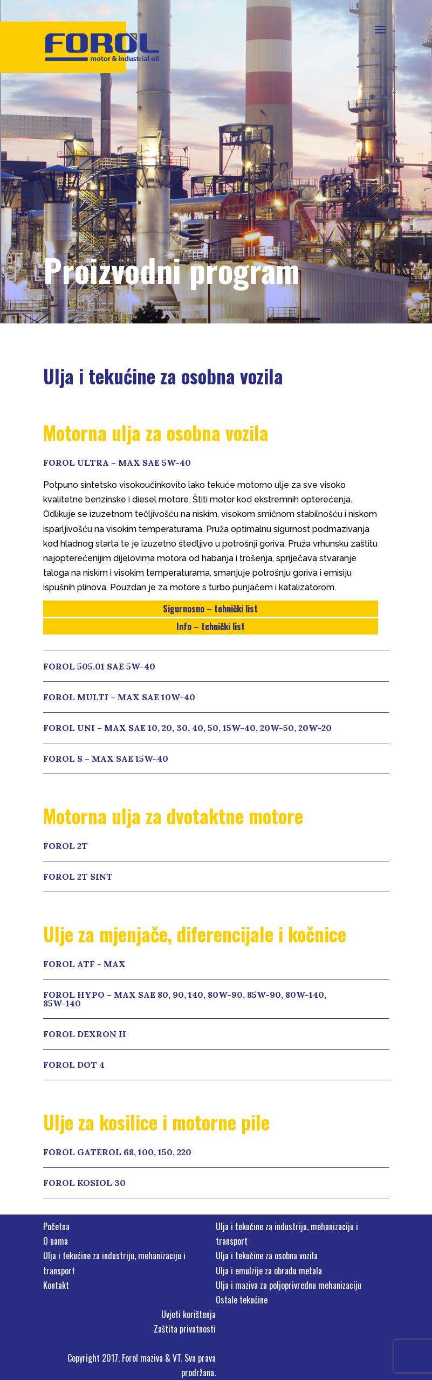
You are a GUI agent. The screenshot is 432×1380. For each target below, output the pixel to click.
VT (177, 1357)
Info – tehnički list (210, 626)
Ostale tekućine (242, 1299)
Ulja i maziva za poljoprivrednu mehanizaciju (288, 1285)
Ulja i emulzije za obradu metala (269, 1270)
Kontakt (56, 1285)
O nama (55, 1240)
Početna (56, 1226)
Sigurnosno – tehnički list (210, 608)
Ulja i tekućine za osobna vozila (267, 1255)
